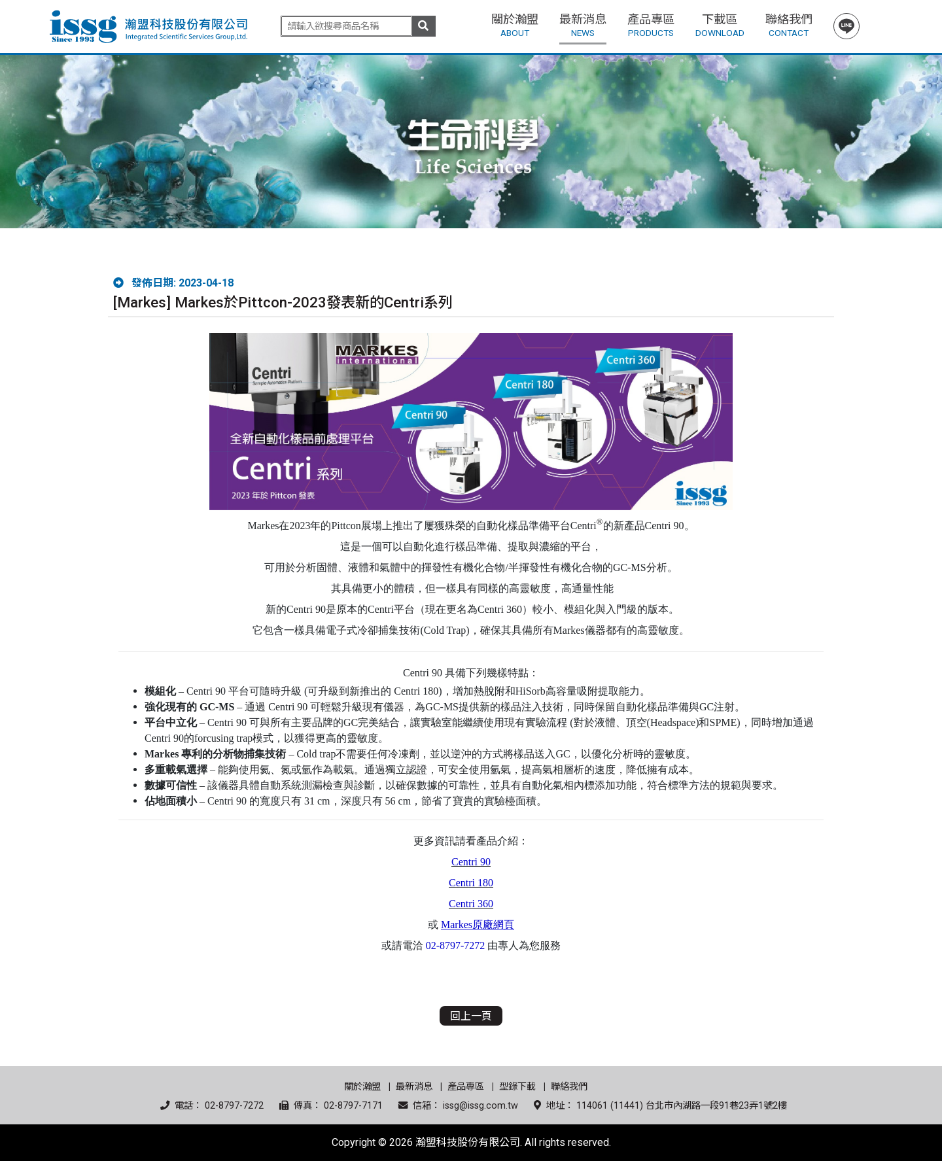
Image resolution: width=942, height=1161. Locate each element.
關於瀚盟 (362, 1086)
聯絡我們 (569, 1086)
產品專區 (465, 1086)
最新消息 (414, 1086)
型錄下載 (517, 1086)
